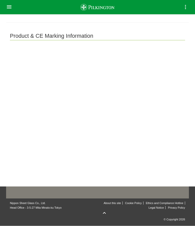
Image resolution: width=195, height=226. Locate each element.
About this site (112, 203)
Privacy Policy (176, 207)
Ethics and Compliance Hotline (164, 203)
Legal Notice (156, 207)
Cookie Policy (133, 203)
